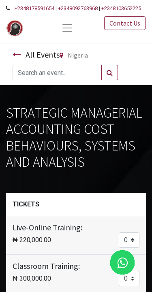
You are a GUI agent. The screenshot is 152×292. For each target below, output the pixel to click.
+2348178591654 (34, 8)
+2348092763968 (78, 8)
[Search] (109, 72)
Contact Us (124, 23)
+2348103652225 (121, 8)
